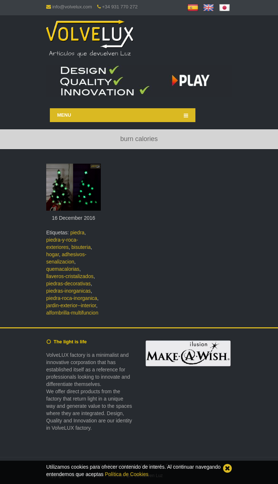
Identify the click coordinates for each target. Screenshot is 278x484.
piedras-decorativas (68, 283)
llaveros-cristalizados (70, 276)
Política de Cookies (126, 474)
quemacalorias (62, 269)
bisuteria (81, 247)
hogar (52, 254)
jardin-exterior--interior (71, 305)
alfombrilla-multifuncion (72, 313)
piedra (77, 232)
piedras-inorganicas (68, 291)
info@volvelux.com (72, 6)
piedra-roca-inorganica (71, 298)
